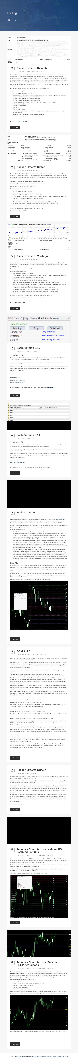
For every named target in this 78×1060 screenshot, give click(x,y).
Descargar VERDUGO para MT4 (17, 302)
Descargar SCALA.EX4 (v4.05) (17, 804)
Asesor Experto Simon (31, 167)
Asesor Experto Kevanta (32, 68)
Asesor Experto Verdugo (32, 256)
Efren (28, 71)
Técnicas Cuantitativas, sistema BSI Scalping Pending (40, 850)
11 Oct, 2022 (21, 438)
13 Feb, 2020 (21, 773)
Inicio (33, 3)
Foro (46, 3)
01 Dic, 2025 (21, 259)
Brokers (61, 3)
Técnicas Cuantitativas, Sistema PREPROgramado (37, 963)
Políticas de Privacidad (31, 1056)
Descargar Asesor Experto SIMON (18, 210)
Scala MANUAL (26, 512)
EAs (37, 71)
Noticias (37, 3)
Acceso (67, 3)
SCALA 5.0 (23, 651)
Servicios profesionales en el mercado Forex (59, 1056)
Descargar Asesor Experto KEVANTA (18, 121)
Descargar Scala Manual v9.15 (17, 382)
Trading (42, 3)
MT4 (34, 71)
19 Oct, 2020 (21, 515)
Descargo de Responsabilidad (43, 1056)
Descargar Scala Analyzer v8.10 (17, 462)
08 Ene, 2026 (21, 71)
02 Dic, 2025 (21, 170)
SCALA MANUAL (43, 515)
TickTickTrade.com (21, 1056)
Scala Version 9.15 (28, 348)
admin (28, 773)
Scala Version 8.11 (28, 435)
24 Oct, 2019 (21, 968)
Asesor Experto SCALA (31, 770)
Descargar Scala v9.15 (15, 377)
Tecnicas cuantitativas (43, 855)
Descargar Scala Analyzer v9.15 (17, 380)
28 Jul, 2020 (21, 654)
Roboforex (50, 387)
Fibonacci (39, 654)
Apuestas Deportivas (53, 3)
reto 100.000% (22, 519)
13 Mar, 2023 (21, 351)
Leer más (15, 127)
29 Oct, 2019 (21, 855)
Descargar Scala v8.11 (15, 460)
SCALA (35, 351)
